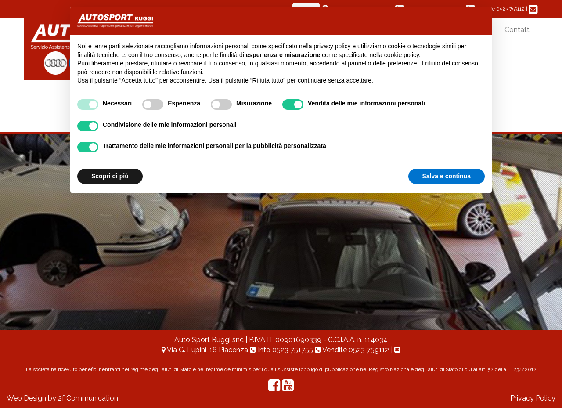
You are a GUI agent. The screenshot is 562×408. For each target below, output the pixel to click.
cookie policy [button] (401, 54)
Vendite (353, 350)
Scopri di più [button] (110, 176)
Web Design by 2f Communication (62, 398)
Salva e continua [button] (446, 176)
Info (282, 350)
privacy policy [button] (332, 46)
